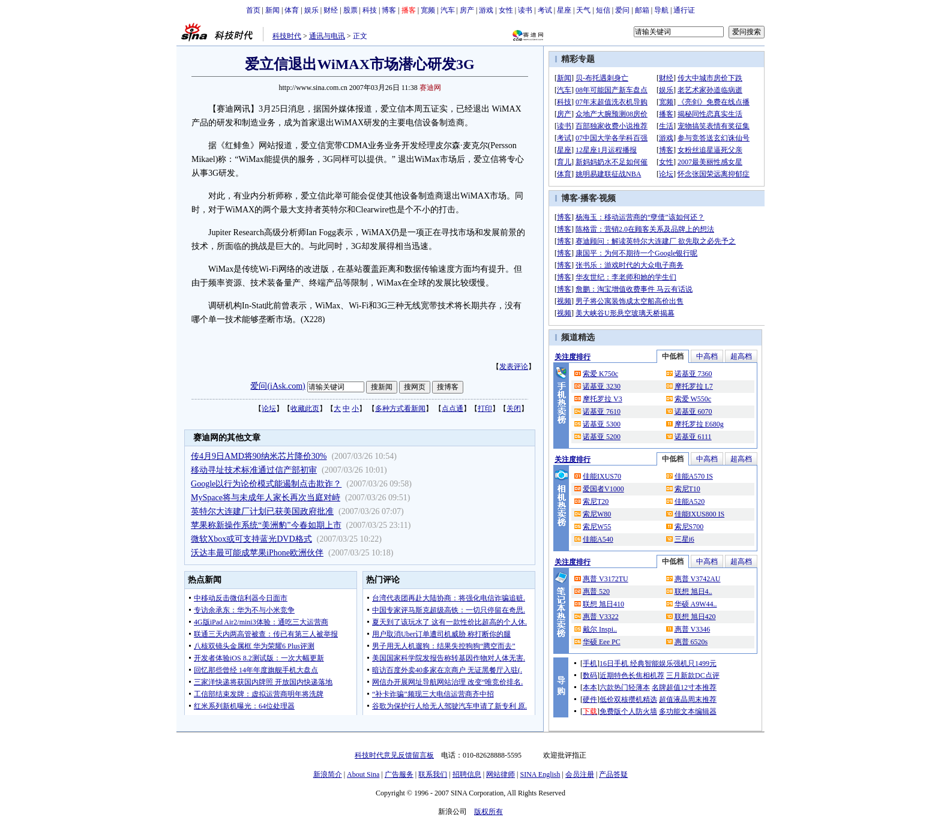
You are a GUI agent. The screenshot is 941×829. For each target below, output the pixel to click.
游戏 (486, 10)
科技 (369, 10)
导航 (661, 10)
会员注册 (579, 774)
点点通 (452, 408)
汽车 (447, 10)
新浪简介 (327, 774)
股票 (350, 10)
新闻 (272, 10)
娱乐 (311, 10)
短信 (603, 10)
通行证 (684, 10)
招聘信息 (466, 774)
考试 (545, 10)
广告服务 (399, 774)
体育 (291, 10)
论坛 (269, 408)
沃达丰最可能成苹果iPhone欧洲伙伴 (257, 552)
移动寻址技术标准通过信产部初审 (254, 469)
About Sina (363, 774)
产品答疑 (613, 774)
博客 (389, 10)
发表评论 (513, 366)
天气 (583, 10)
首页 (253, 10)
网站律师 (500, 774)
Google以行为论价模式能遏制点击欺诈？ (266, 483)
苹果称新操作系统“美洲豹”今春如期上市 (266, 525)
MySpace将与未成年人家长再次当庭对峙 (265, 497)
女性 (506, 10)
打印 (485, 408)
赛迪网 (430, 87)
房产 (467, 10)
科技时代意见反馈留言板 (394, 755)
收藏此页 (304, 408)
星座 (564, 10)
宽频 (428, 10)
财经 (330, 10)
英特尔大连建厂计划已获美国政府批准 (262, 511)
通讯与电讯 (327, 36)
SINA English (540, 774)
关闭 (514, 408)
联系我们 (432, 774)
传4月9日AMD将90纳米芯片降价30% (258, 456)
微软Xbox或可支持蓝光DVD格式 (251, 538)
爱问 (622, 10)
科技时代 (286, 36)
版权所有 (488, 811)
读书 (525, 10)
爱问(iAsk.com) (277, 386)
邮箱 (642, 10)
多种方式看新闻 (400, 408)
